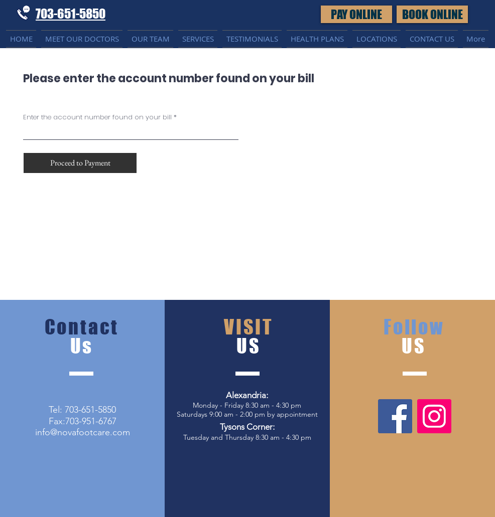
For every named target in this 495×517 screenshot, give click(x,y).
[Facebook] (395, 416)
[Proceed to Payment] (80, 163)
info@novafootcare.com (82, 432)
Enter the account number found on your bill (97, 117)
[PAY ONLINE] (356, 14)
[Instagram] (434, 416)
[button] (432, 14)
